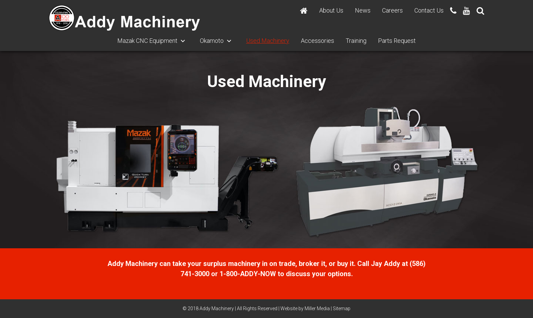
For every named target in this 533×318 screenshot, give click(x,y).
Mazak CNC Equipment (147, 40)
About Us (331, 10)
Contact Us (429, 10)
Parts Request (397, 40)
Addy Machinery (217, 308)
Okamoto (212, 40)
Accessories (317, 40)
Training (356, 40)
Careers (392, 10)
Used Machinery (267, 40)
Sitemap (341, 308)
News (363, 10)
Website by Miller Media (305, 308)
